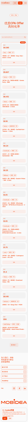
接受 (5, 418)
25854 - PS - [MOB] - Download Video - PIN (12, 281)
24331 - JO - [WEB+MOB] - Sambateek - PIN (10, 155)
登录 (14, 62)
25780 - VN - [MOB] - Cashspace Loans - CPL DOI (12, 256)
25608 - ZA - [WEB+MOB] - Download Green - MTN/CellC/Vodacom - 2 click (11, 231)
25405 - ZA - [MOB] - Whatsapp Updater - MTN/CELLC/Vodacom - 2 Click (13, 204)
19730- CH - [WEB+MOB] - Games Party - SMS (13, 81)
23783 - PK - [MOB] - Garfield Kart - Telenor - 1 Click (13, 130)
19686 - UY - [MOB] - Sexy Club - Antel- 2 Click (12, 56)
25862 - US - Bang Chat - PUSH (12, 304)
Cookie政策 (7, 416)
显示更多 (14, 345)
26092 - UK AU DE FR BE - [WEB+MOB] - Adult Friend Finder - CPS (13, 329)
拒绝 (10, 418)
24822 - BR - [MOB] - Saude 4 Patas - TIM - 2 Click (13, 179)
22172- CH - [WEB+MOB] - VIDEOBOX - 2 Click (10, 105)
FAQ (2, 388)
